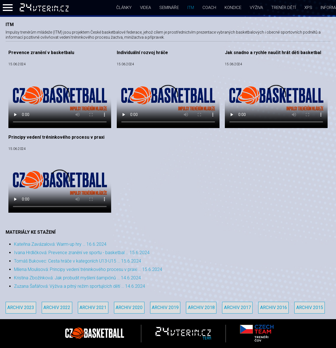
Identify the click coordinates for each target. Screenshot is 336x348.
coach (209, 7)
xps (308, 7)
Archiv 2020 (129, 307)
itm (190, 7)
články (124, 7)
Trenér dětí (283, 7)
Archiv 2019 (165, 307)
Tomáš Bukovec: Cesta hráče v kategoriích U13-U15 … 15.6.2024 (77, 261)
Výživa (256, 7)
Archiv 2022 (56, 307)
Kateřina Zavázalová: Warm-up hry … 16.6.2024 (60, 244)
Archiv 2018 (201, 307)
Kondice (233, 7)
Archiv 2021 (93, 307)
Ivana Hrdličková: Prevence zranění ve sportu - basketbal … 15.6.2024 (82, 252)
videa (145, 7)
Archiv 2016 (273, 307)
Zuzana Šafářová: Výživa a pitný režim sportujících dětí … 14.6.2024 (79, 286)
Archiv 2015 (309, 307)
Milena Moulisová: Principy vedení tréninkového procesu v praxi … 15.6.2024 (88, 269)
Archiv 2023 (20, 307)
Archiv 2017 (237, 307)
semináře (169, 7)
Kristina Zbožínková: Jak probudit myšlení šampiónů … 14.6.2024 (77, 277)
